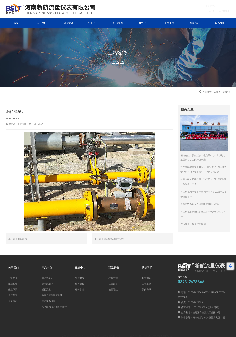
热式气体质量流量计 (52, 298)
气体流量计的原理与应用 (193, 224)
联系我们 (220, 23)
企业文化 (12, 286)
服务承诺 (79, 292)
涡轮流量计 (47, 292)
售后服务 (79, 281)
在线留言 (113, 286)
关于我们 (42, 23)
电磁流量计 (67, 23)
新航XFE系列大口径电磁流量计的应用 (199, 204)
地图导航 (113, 292)
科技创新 (118, 23)
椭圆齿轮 (22, 242)
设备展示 (12, 304)
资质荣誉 (12, 298)
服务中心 (143, 23)
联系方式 (113, 281)
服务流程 (79, 286)
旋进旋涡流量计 (50, 304)
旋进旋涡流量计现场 (114, 242)
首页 (16, 23)
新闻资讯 (194, 23)
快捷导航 (147, 270)
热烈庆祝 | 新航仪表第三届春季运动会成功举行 (203, 214)
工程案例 (169, 23)
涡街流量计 (47, 286)
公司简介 (12, 281)
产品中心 (93, 23)
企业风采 (12, 292)
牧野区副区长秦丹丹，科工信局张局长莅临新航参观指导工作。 (203, 182)
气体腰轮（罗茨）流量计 (54, 309)
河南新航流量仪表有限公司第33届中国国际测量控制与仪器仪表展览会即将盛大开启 (203, 169)
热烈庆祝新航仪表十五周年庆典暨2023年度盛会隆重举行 (203, 194)
